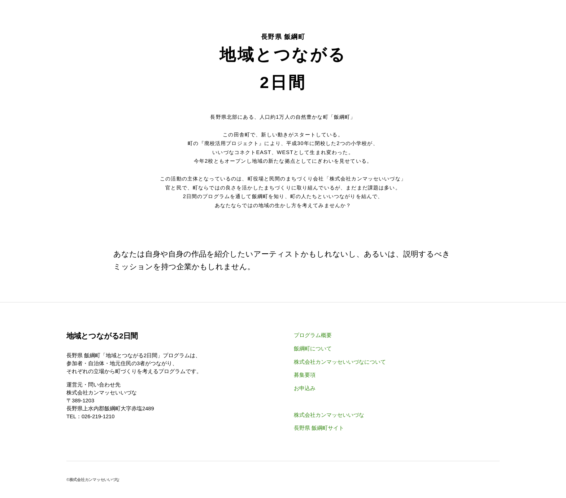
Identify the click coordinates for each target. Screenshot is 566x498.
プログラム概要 (313, 335)
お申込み (304, 388)
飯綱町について (313, 348)
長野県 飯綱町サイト (319, 428)
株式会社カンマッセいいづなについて (340, 362)
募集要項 (304, 375)
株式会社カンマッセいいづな (329, 415)
